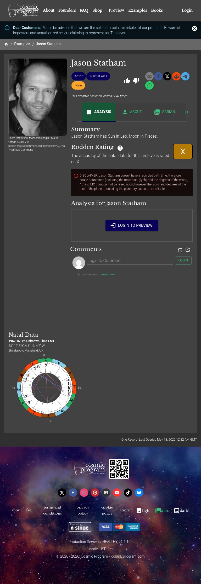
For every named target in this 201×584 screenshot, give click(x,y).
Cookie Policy (107, 511)
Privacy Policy (82, 511)
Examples (137, 10)
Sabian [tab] (164, 112)
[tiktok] (128, 492)
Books (157, 10)
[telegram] (185, 76)
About (48, 10)
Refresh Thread (108, 274)
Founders (67, 10)
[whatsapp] (149, 85)
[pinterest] (95, 492)
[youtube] (117, 492)
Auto (162, 510)
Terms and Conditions (52, 511)
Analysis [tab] (98, 112)
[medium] (106, 492)
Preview (116, 10)
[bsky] (139, 492)
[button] (78, 76)
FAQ (84, 10)
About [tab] (131, 112)
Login (187, 10)
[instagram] (84, 492)
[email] (149, 76)
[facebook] (158, 76)
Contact (126, 511)
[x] (167, 76)
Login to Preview (131, 225)
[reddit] (176, 76)
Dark (181, 510)
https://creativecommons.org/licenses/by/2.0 (34, 145)
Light (143, 510)
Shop (97, 10)
